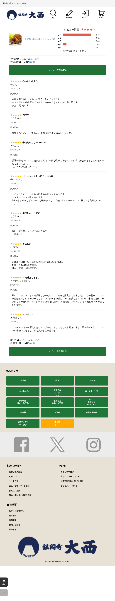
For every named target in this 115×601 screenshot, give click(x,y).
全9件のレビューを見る (74, 51)
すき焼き (23, 380)
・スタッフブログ (66, 472)
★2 (59, 44)
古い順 (32, 62)
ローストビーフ (91, 391)
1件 (98, 44)
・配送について (13, 476)
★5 (59, 35)
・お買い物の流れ (14, 472)
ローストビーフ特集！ (20, 3)
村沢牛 (57, 412)
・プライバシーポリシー (69, 486)
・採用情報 (11, 529)
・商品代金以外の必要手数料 (19, 495)
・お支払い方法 (13, 491)
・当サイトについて (15, 511)
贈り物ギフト (57, 423)
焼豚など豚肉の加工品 (23, 402)
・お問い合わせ (13, 525)
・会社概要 (11, 515)
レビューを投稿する (57, 70)
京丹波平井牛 (91, 412)
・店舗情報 (11, 520)
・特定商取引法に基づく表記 (71, 481)
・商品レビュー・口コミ (69, 476)
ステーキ (91, 380)
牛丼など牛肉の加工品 (57, 402)
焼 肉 (57, 380)
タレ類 (23, 412)
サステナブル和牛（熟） (23, 423)
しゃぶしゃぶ (23, 391)
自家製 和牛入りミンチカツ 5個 (39, 39)
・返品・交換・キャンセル (18, 486)
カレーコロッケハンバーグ (91, 402)
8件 (98, 35)
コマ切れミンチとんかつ (57, 392)
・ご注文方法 (12, 481)
